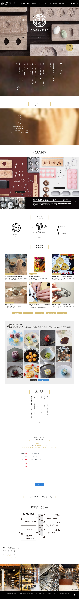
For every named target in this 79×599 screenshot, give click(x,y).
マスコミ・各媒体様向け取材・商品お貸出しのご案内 (39, 497)
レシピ (44, 3)
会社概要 (23, 3)
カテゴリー (23, 460)
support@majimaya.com (40, 445)
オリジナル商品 (33, 3)
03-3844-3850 (40, 443)
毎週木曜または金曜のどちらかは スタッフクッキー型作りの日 (39, 305)
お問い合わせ (61, 3)
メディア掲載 (39, 313)
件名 (25, 463)
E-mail (24, 453)
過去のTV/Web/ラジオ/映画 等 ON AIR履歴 (62, 276)
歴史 (28, 3)
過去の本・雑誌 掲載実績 (34, 276)
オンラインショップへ (59, 188)
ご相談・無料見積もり (19, 192)
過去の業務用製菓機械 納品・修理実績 (13, 276)
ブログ (28, 313)
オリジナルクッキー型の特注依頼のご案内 (61, 304)
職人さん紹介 (51, 313)
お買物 (40, 3)
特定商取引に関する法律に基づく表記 (65, 593)
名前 (26, 456)
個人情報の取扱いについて (51, 593)
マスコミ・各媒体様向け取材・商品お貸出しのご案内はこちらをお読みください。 (39, 447)
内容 (25, 466)
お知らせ (49, 3)
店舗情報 (55, 3)
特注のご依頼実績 (9, 304)
